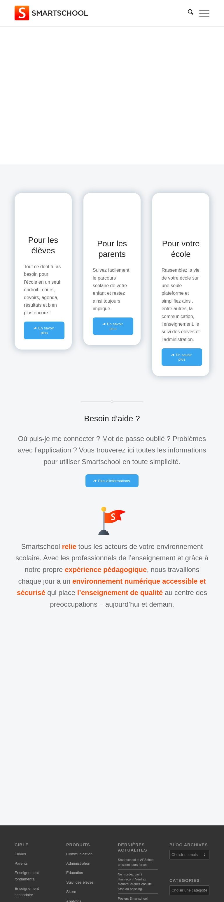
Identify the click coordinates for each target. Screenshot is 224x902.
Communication (79, 714)
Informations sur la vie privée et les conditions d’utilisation (85, 831)
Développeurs (129, 845)
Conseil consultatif (133, 835)
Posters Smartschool (133, 758)
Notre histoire (129, 817)
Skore (71, 752)
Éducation (74, 733)
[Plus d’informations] (112, 480)
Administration (78, 723)
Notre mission (129, 826)
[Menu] (201, 13)
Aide (18, 785)
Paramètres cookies (83, 863)
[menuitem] (187, 13)
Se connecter (26, 794)
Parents (21, 723)
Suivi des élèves (80, 742)
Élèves (20, 714)
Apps (70, 770)
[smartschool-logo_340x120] (52, 13)
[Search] (187, 13)
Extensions (75, 780)
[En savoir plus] (44, 330)
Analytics (73, 761)
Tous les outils (78, 789)
